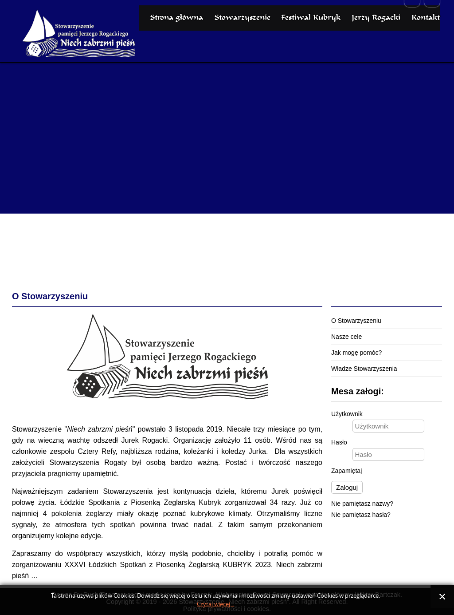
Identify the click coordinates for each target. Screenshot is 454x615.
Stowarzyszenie (242, 51)
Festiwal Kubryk (310, 51)
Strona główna (176, 51)
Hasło (339, 442)
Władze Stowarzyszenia (364, 368)
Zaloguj (347, 487)
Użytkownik (347, 413)
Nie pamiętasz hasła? (361, 514)
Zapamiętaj (346, 470)
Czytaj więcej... (215, 604)
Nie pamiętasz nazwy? (362, 503)
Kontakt (425, 51)
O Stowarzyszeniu (356, 320)
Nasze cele (346, 336)
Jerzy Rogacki (376, 51)
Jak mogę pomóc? (356, 352)
